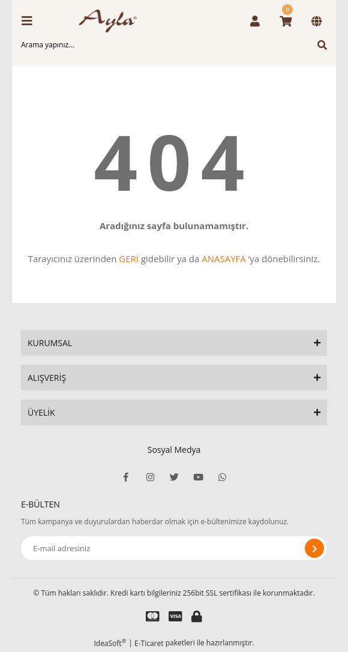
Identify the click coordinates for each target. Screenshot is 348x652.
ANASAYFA (224, 259)
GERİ (129, 259)
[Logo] (111, 21)
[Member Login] (255, 21)
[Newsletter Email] (174, 548)
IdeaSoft (110, 643)
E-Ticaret (149, 643)
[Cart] (285, 21)
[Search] (174, 45)
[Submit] (314, 548)
